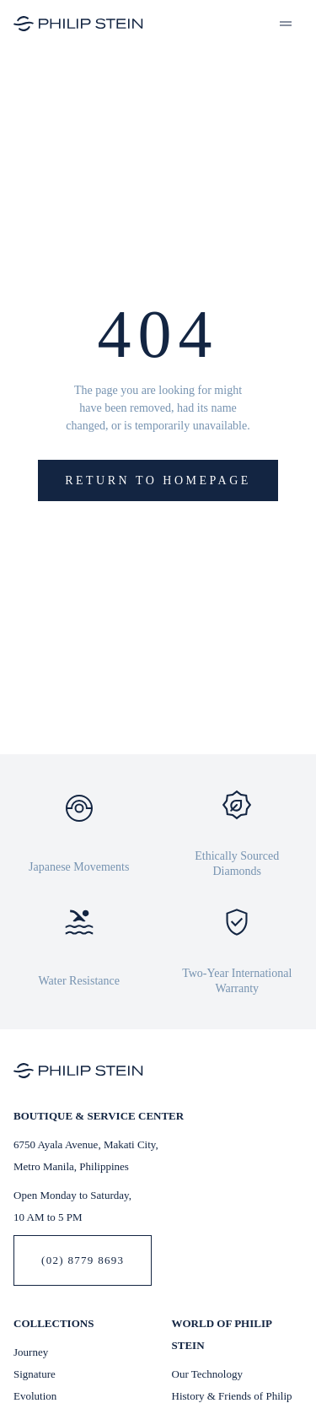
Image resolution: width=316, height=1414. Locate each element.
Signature (34, 1374)
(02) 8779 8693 (82, 1260)
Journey (30, 1352)
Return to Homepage (158, 480)
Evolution (34, 1396)
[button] (286, 23)
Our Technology (207, 1374)
